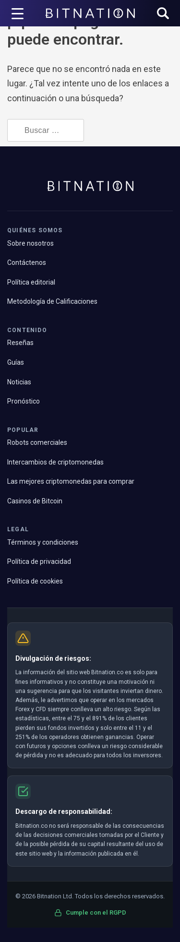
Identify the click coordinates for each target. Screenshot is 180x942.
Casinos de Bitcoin (34, 501)
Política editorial (31, 282)
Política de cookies (35, 581)
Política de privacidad (39, 561)
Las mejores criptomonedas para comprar (70, 481)
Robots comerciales (37, 442)
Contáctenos (26, 262)
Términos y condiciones (42, 542)
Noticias (19, 382)
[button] (162, 14)
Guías (15, 362)
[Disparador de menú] (18, 13)
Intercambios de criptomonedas (55, 462)
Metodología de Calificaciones (52, 301)
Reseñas (20, 342)
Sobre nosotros (30, 243)
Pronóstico (23, 401)
